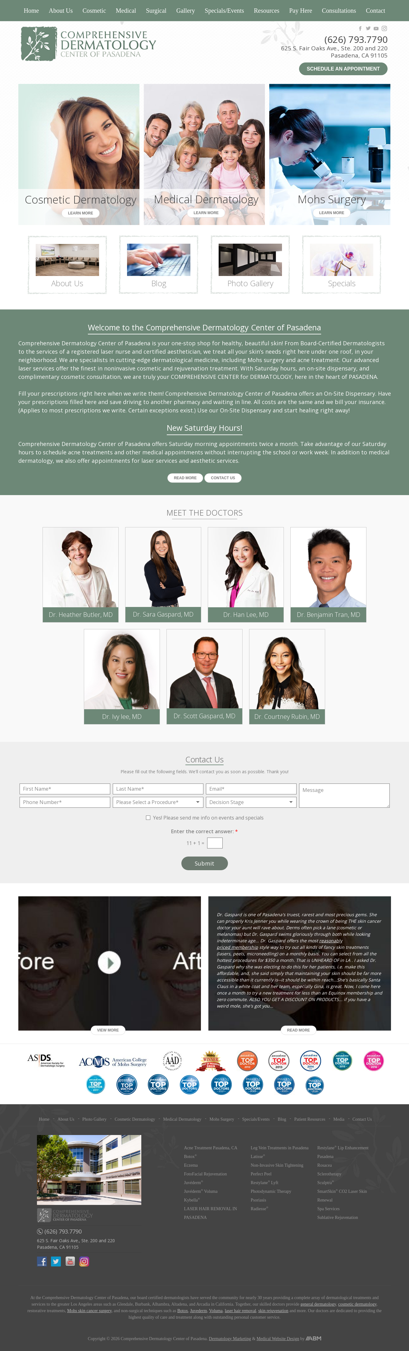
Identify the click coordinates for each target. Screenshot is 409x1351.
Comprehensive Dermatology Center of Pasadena (111, 43)
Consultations (339, 10)
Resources (266, 10)
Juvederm (198, 1310)
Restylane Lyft (264, 1182)
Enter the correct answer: (204, 831)
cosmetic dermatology (357, 1304)
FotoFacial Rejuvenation (205, 1174)
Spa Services (328, 1208)
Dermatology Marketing (230, 1338)
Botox (190, 1156)
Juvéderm (193, 1182)
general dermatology (318, 1304)
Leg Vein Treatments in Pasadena (279, 1148)
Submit (204, 863)
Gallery (185, 10)
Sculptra (325, 1182)
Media (338, 1119)
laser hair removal (240, 1310)
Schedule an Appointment (343, 68)
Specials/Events (224, 10)
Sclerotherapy (329, 1174)
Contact (375, 10)
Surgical (156, 10)
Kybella (192, 1200)
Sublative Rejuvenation (337, 1217)
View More (108, 1030)
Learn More (80, 213)
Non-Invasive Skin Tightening (277, 1165)
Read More (185, 478)
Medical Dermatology (182, 1119)
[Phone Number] (65, 802)
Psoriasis (258, 1200)
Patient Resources (309, 1119)
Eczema (191, 1165)
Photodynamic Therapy (271, 1191)
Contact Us (362, 1119)
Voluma (215, 1310)
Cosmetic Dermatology (135, 1119)
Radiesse (259, 1208)
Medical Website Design (278, 1338)
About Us (61, 10)
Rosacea (324, 1165)
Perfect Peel (261, 1174)
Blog (282, 1119)
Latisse (258, 1156)
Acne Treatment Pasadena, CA (211, 1148)
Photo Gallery (94, 1119)
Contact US (223, 478)
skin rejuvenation (273, 1310)
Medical (126, 10)
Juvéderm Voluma (201, 1191)
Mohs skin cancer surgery (89, 1310)
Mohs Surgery (221, 1119)
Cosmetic (94, 10)
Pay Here (300, 10)
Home (31, 10)
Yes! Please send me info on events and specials (208, 817)
